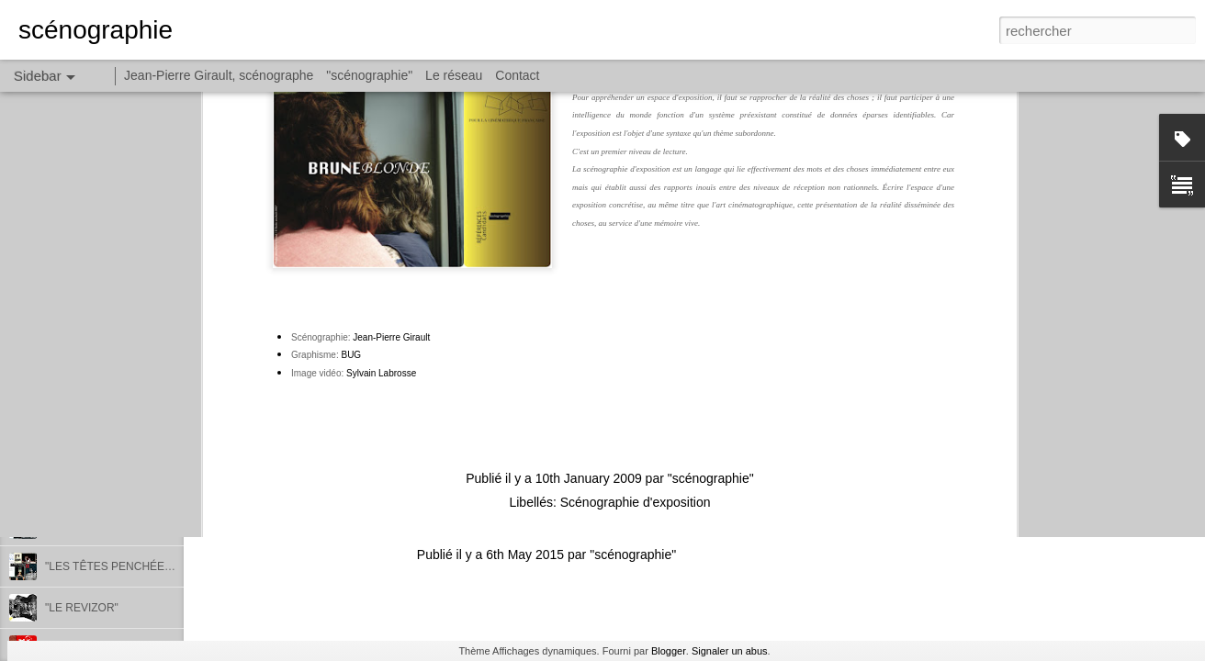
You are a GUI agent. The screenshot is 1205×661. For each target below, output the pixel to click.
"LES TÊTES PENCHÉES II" (115, 566)
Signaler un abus (730, 650)
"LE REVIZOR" (81, 607)
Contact (517, 75)
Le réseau (453, 75)
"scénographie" (711, 271)
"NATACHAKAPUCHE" (101, 442)
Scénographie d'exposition (635, 295)
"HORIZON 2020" (88, 483)
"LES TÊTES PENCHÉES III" (116, 525)
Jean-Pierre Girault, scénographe (218, 75)
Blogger (668, 650)
